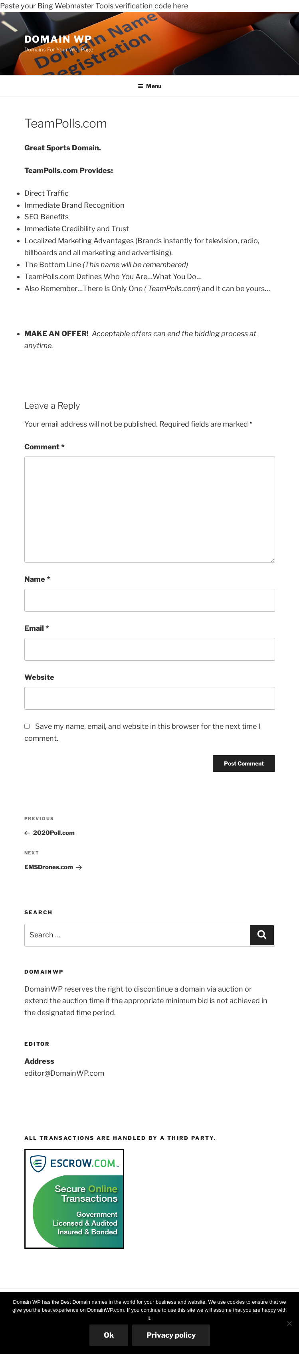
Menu (149, 86)
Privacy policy (171, 1335)
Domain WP (58, 39)
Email (36, 628)
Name (37, 579)
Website (39, 677)
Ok (109, 1335)
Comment (44, 447)
